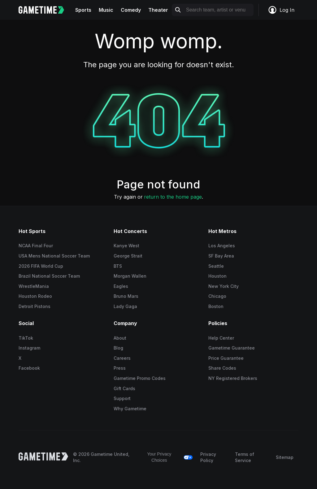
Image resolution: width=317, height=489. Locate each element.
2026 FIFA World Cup (41, 266)
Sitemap (284, 457)
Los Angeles (221, 245)
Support (122, 398)
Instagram (29, 347)
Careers (122, 358)
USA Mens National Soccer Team (54, 255)
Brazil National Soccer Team (49, 276)
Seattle (216, 266)
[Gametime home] (45, 10)
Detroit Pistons (34, 306)
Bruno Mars (126, 296)
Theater (158, 10)
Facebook (29, 368)
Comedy (131, 10)
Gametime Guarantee (231, 347)
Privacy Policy (208, 457)
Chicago (217, 296)
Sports (83, 10)
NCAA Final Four (36, 245)
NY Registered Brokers (232, 378)
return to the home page (173, 197)
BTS (118, 266)
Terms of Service (244, 457)
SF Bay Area (221, 255)
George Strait (128, 255)
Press (120, 368)
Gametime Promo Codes (140, 378)
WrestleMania (34, 286)
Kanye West (126, 245)
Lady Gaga (125, 306)
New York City (223, 286)
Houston (217, 276)
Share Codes (222, 368)
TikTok (26, 338)
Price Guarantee (226, 358)
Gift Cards (124, 388)
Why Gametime (130, 408)
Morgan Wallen (130, 276)
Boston (216, 306)
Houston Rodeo (35, 296)
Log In (281, 10)
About (120, 338)
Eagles (121, 286)
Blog (118, 347)
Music (106, 10)
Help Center (221, 338)
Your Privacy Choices (159, 457)
